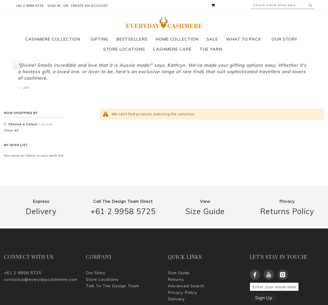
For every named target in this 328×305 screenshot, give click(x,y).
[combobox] (283, 5)
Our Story (96, 272)
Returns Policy (287, 211)
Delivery (41, 211)
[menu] (164, 44)
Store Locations (102, 279)
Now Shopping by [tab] (21, 113)
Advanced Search (186, 285)
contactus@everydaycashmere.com (40, 279)
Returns (176, 279)
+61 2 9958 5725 (123, 211)
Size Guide (205, 211)
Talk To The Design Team (112, 285)
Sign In (53, 5)
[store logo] (164, 22)
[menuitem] (55, 39)
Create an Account (89, 5)
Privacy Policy (182, 292)
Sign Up (263, 298)
